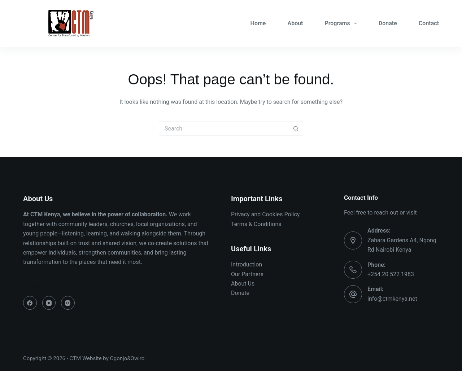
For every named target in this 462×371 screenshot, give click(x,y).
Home (258, 23)
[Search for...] (224, 128)
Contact (429, 23)
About (295, 23)
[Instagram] (68, 303)
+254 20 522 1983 (390, 274)
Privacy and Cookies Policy (265, 214)
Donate (388, 23)
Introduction (246, 264)
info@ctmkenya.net (392, 298)
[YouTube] (49, 303)
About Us (242, 283)
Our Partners (247, 274)
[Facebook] (30, 303)
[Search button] (296, 128)
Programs (342, 23)
